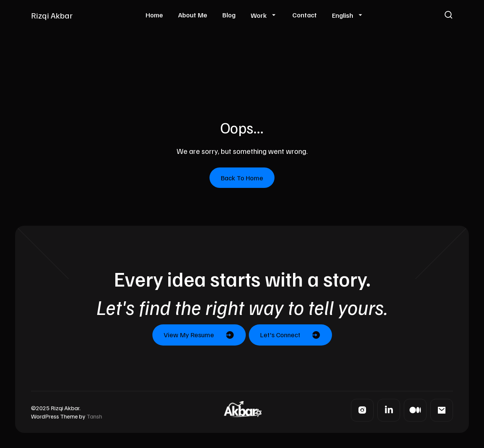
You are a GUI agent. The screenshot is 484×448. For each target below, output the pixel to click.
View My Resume (189, 334)
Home (154, 15)
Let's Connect (280, 334)
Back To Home (242, 178)
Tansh (94, 416)
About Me (192, 15)
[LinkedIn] (388, 410)
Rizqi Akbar (52, 15)
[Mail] (441, 410)
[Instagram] (362, 410)
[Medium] (415, 410)
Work (259, 15)
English (342, 15)
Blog (229, 15)
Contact (304, 15)
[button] (448, 15)
